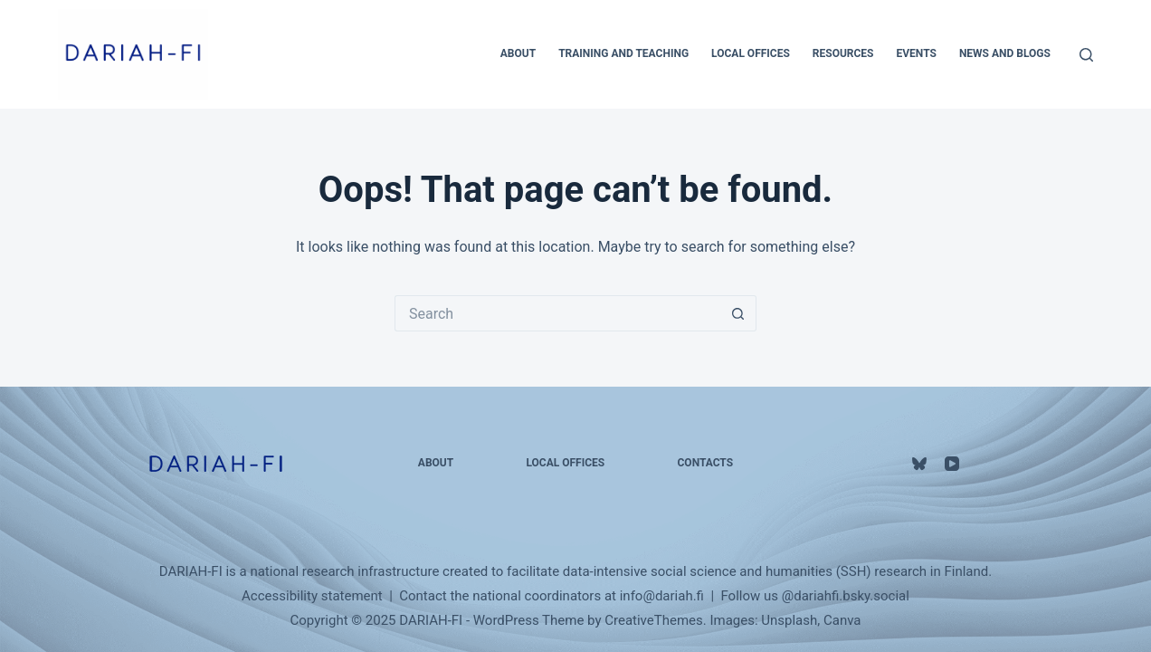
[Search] (1086, 55)
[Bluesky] (919, 463)
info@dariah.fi (662, 596)
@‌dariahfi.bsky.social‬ (845, 596)
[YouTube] (952, 463)
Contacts (706, 462)
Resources (843, 53)
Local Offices (750, 53)
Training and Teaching (623, 53)
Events (917, 53)
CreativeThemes (653, 620)
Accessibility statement (312, 596)
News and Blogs (1005, 53)
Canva (842, 620)
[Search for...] (557, 313)
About (518, 53)
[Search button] (738, 313)
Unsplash (789, 620)
